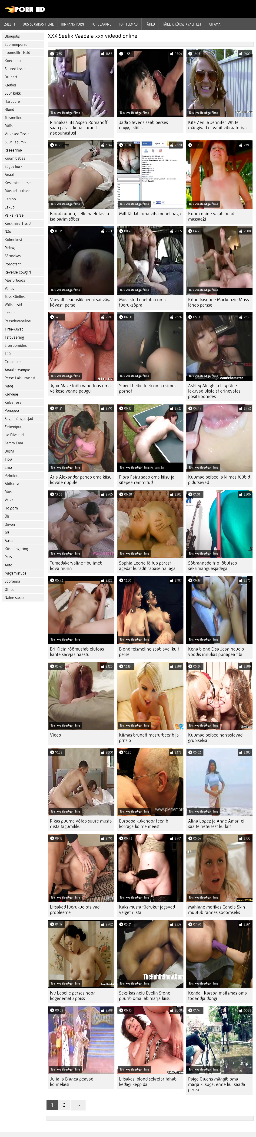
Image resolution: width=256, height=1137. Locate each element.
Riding (10, 248)
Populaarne (101, 24)
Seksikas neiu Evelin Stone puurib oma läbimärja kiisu (145, 995)
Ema (8, 467)
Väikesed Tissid (17, 134)
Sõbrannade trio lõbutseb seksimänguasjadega (212, 565)
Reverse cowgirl (18, 272)
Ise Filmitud (14, 435)
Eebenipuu (13, 427)
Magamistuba (16, 573)
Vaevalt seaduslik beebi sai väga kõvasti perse (81, 302)
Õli (7, 516)
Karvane (11, 394)
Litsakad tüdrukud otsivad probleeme (75, 909)
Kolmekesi (13, 240)
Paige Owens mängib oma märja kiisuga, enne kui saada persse (216, 1084)
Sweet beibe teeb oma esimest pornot (148, 388)
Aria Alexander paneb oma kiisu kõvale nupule (81, 479)
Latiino (10, 199)
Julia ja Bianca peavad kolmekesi (71, 1081)
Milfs (9, 126)
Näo (8, 231)
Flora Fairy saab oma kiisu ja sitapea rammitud (146, 479)
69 (7, 532)
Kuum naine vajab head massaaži (211, 216)
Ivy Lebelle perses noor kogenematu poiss (72, 995)
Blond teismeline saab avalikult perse (149, 651)
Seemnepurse (16, 44)
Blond (9, 109)
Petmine (11, 475)
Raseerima (13, 150)
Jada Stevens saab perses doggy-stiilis (143, 125)
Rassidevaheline (18, 321)
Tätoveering (14, 337)
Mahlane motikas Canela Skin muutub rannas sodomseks (216, 909)
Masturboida (15, 280)
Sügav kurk (13, 166)
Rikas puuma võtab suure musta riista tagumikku (81, 823)
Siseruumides (16, 345)
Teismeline (13, 118)
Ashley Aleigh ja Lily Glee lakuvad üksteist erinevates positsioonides (214, 391)
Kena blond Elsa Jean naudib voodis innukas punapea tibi (216, 651)
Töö (8, 353)
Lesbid (10, 313)
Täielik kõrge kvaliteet (182, 24)
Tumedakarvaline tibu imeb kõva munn (76, 565)
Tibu (8, 459)
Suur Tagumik (16, 142)
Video (55, 735)
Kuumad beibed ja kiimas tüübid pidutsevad (219, 479)
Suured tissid (15, 69)
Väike (9, 500)
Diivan (10, 524)
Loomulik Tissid (17, 52)
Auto (8, 565)
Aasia (9, 541)
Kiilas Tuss (13, 402)
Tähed (150, 24)
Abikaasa (12, 484)
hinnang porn (72, 24)
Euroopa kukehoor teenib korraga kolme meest (143, 823)
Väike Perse (14, 215)
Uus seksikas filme (38, 24)
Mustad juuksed (17, 191)
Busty (9, 451)
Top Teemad (128, 24)
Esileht (9, 24)
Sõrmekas (13, 256)
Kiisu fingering (16, 549)
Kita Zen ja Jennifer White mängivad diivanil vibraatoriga (217, 125)
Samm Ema (14, 443)
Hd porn (11, 508)
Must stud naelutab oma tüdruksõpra (142, 302)
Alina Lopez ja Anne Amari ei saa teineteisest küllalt (216, 823)
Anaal (9, 174)
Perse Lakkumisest (20, 378)
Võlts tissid (13, 305)
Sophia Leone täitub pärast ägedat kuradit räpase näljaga (147, 565)
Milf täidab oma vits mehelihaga (150, 213)
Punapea (12, 410)
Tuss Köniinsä (16, 296)
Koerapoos (13, 61)
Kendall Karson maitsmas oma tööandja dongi (217, 995)
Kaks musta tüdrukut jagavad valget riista (147, 909)
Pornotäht (13, 264)
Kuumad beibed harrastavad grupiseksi (215, 737)
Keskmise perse (18, 183)
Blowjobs (12, 36)
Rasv (8, 557)
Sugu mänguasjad (19, 418)
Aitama (214, 24)
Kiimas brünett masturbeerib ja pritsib (149, 737)
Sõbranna (12, 581)
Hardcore (12, 101)
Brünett (11, 77)
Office (9, 589)
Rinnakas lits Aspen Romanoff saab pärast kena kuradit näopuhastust (78, 128)
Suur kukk (13, 93)
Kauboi (10, 85)
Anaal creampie (17, 370)
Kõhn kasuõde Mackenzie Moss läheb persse (218, 302)
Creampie (13, 362)
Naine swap (14, 597)
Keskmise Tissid (18, 223)
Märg (9, 386)
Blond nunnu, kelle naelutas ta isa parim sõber (79, 216)
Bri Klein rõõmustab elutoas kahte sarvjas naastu (77, 651)
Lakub (10, 207)
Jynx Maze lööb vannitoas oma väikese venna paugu (80, 388)
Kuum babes (15, 158)
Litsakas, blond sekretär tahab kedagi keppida (147, 1081)
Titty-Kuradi (14, 329)
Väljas (9, 288)
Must (9, 492)
